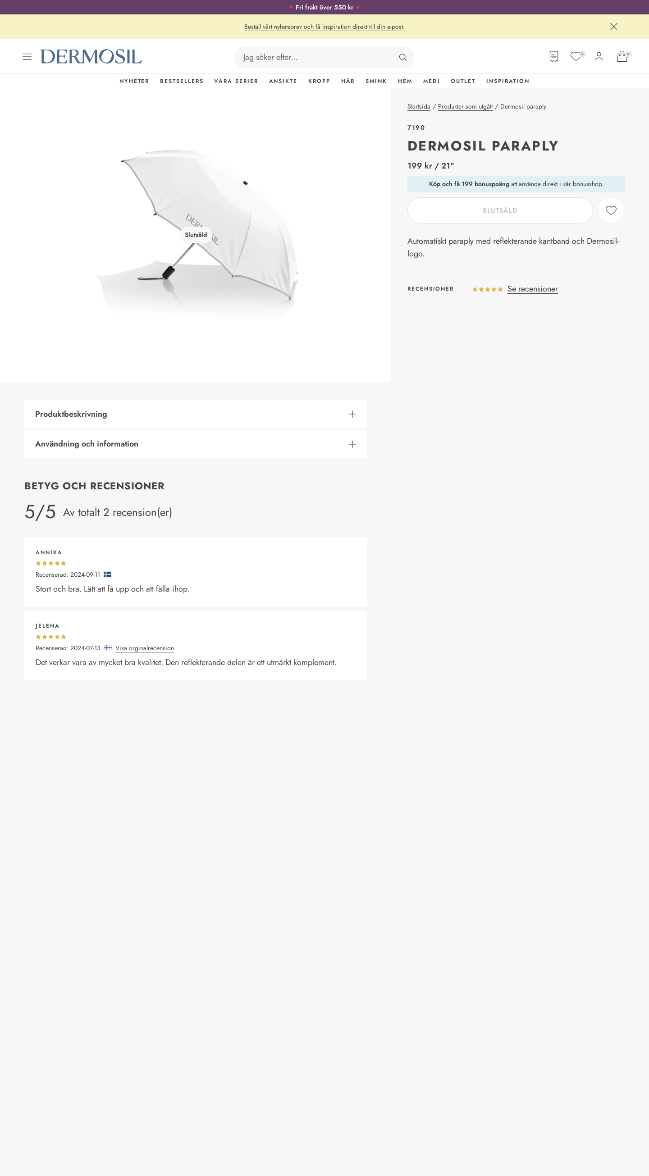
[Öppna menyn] (27, 57)
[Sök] (403, 57)
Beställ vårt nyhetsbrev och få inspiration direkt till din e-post (323, 26)
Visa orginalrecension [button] (144, 647)
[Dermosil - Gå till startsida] (91, 56)
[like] (611, 210)
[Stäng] (614, 26)
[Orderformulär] (554, 56)
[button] (195, 414)
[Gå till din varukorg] (622, 56)
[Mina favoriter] (576, 56)
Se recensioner (532, 289)
